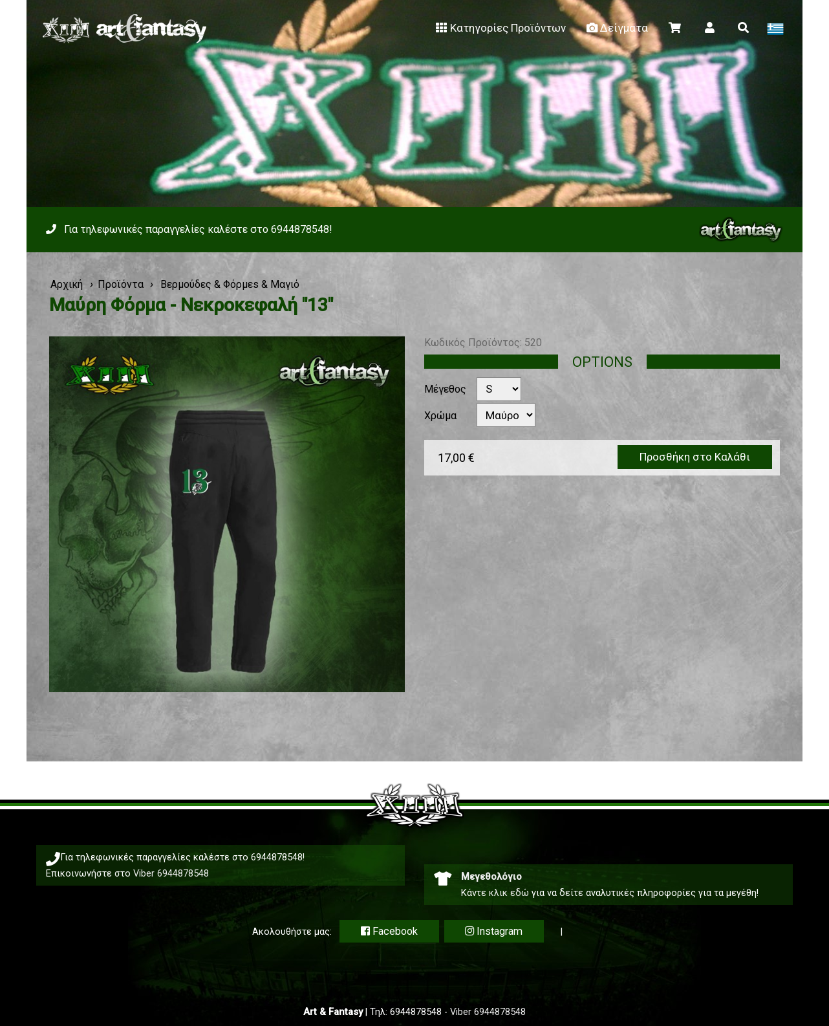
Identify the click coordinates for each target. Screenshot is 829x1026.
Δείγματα (616, 27)
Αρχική (66, 284)
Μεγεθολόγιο (491, 876)
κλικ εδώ (509, 893)
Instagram (493, 931)
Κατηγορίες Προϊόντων (499, 27)
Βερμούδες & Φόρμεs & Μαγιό (228, 284)
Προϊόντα (121, 284)
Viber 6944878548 (171, 873)
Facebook (389, 931)
